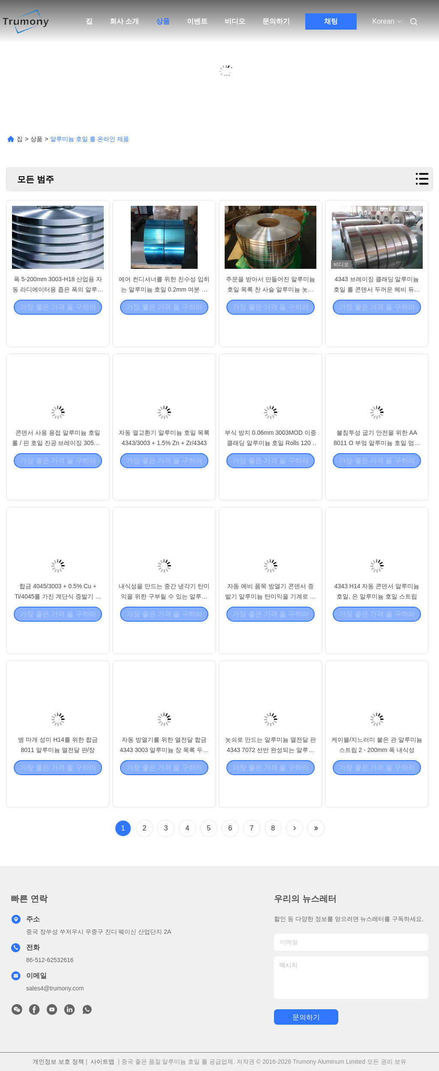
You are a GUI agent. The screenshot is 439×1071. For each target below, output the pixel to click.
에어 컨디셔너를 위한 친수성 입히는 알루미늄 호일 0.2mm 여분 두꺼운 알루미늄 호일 (164, 314)
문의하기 (276, 21)
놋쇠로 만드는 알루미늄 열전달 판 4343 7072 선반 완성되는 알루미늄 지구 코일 (270, 774)
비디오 (235, 21)
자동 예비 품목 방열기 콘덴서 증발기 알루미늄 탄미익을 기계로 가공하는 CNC (270, 621)
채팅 (331, 21)
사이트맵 (102, 1061)
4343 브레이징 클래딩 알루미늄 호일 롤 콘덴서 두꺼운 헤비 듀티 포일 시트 (377, 314)
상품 (163, 21)
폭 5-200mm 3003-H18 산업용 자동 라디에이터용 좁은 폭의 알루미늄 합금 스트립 (57, 314)
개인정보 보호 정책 (58, 1061)
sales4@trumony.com (55, 988)
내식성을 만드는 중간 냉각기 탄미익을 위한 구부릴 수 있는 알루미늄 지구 (164, 621)
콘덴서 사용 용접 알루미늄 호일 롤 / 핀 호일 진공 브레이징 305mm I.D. (58, 467)
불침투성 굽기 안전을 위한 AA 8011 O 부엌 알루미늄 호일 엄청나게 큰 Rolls (377, 467)
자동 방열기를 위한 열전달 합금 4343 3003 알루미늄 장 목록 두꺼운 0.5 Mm (164, 774)
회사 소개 (124, 21)
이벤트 (197, 21)
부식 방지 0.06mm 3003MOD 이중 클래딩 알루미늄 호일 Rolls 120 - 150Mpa (270, 467)
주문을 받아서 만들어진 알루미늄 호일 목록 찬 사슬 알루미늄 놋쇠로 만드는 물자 (270, 314)
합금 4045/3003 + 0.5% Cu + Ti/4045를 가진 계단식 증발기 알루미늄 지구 (58, 621)
